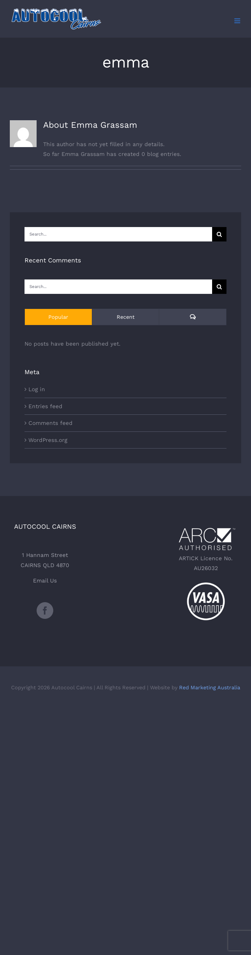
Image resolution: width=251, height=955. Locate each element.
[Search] (219, 234)
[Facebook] (45, 610)
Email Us (45, 580)
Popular (58, 317)
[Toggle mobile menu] (237, 20)
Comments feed (50, 423)
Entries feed (45, 406)
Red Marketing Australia (209, 687)
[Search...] (118, 234)
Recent (126, 317)
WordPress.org (47, 440)
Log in (36, 389)
